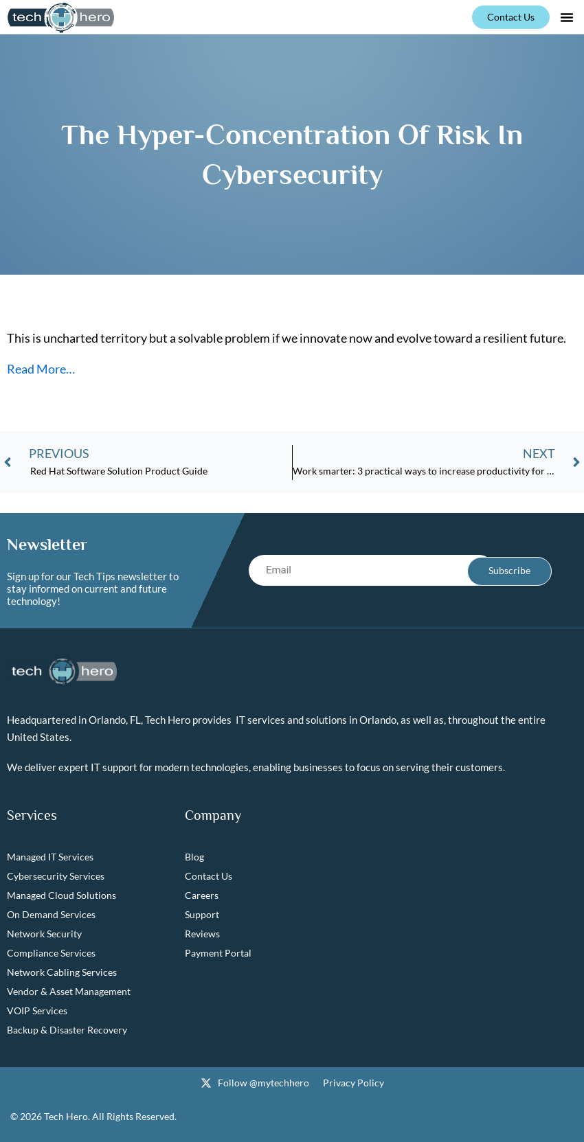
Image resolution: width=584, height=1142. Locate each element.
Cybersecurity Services (55, 876)
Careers (201, 896)
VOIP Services (37, 1011)
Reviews (202, 934)
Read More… (41, 368)
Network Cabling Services (62, 973)
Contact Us (208, 876)
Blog (194, 857)
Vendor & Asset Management (69, 992)
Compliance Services (51, 953)
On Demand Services (51, 915)
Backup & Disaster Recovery (67, 1030)
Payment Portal (218, 953)
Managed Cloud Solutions (61, 896)
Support (202, 915)
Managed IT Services (50, 857)
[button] (567, 17)
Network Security (44, 934)
